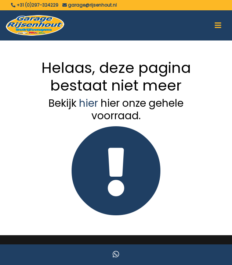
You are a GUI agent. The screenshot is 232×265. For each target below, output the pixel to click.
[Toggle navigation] (218, 25)
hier (88, 103)
